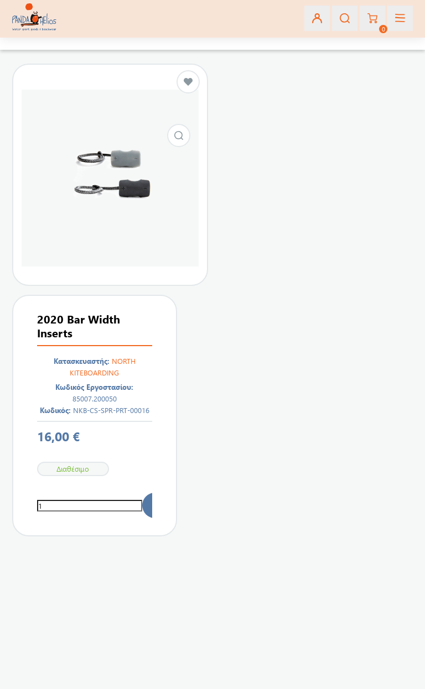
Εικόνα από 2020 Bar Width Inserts (178, 135)
